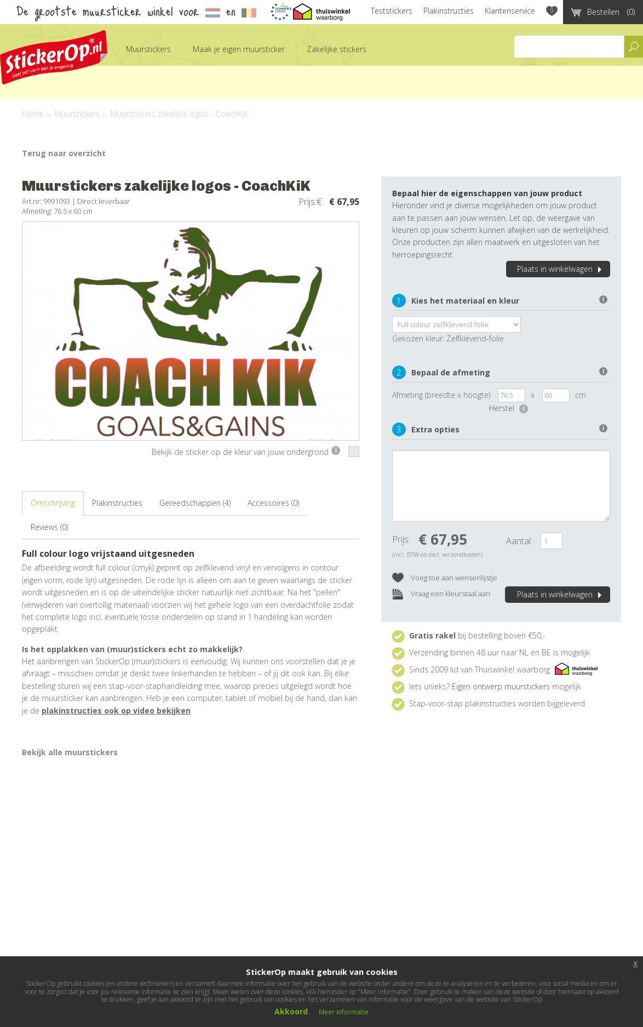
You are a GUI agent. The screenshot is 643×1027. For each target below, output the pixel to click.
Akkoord (291, 1011)
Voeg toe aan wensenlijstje (444, 578)
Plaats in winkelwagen (561, 269)
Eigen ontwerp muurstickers (501, 686)
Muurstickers (148, 49)
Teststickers (391, 10)
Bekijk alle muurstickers (70, 752)
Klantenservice (510, 10)
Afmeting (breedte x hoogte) (441, 395)
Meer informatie (344, 1012)
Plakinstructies (448, 10)
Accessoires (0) (273, 503)
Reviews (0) (49, 527)
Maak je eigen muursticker (239, 49)
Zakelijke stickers (336, 49)
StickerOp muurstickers (53, 57)
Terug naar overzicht (64, 153)
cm (580, 395)
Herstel (508, 408)
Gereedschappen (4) (195, 503)
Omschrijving (53, 503)
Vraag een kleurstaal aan (441, 594)
